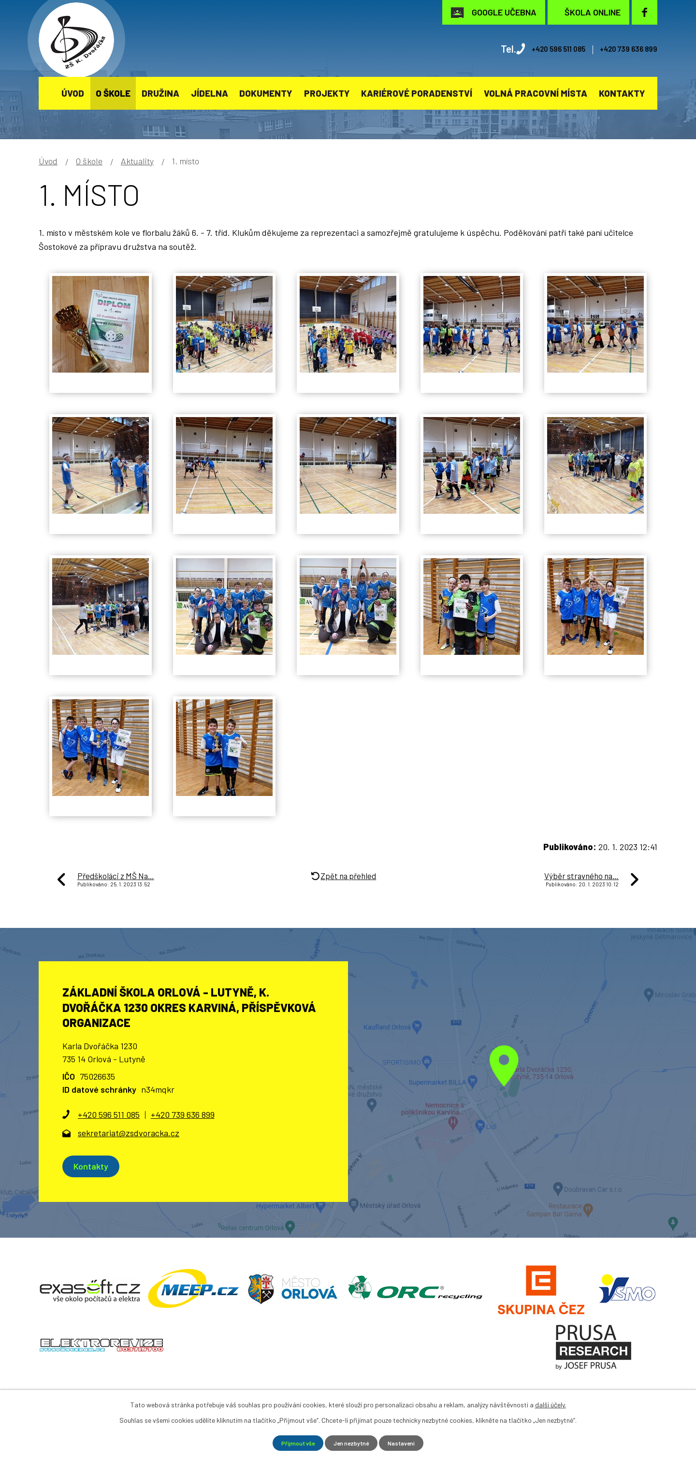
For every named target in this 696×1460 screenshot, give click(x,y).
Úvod (72, 93)
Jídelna (209, 93)
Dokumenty (265, 93)
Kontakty (622, 93)
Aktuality (137, 161)
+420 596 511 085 (530, 49)
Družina (160, 93)
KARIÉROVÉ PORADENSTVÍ (416, 93)
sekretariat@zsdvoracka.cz (128, 1133)
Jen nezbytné (351, 1442)
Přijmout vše (292, 1442)
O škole (113, 93)
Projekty (327, 93)
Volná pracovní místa (535, 93)
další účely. (550, 1403)
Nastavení (407, 1442)
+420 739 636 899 (619, 49)
